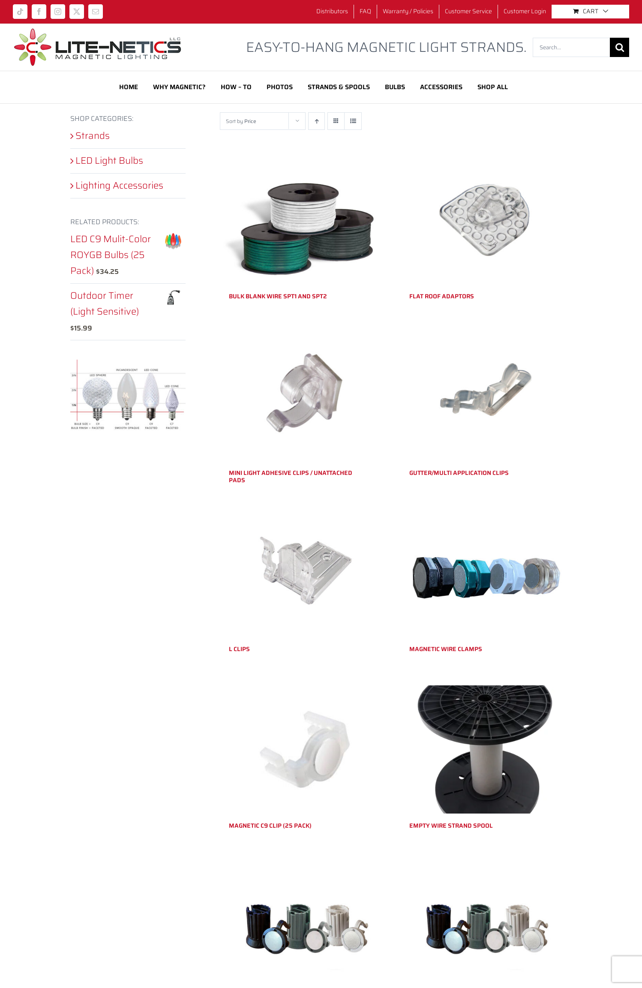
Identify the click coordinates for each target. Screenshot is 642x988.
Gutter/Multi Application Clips (459, 472)
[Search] (619, 47)
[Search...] (571, 47)
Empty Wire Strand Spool (451, 825)
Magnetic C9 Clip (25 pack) (270, 825)
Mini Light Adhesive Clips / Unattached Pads (290, 476)
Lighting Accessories (119, 185)
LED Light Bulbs (109, 160)
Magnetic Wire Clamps (445, 649)
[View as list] (353, 121)
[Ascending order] (316, 121)
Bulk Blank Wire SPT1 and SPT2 (278, 296)
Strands (92, 135)
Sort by (241, 121)
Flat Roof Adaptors (441, 296)
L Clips (239, 649)
